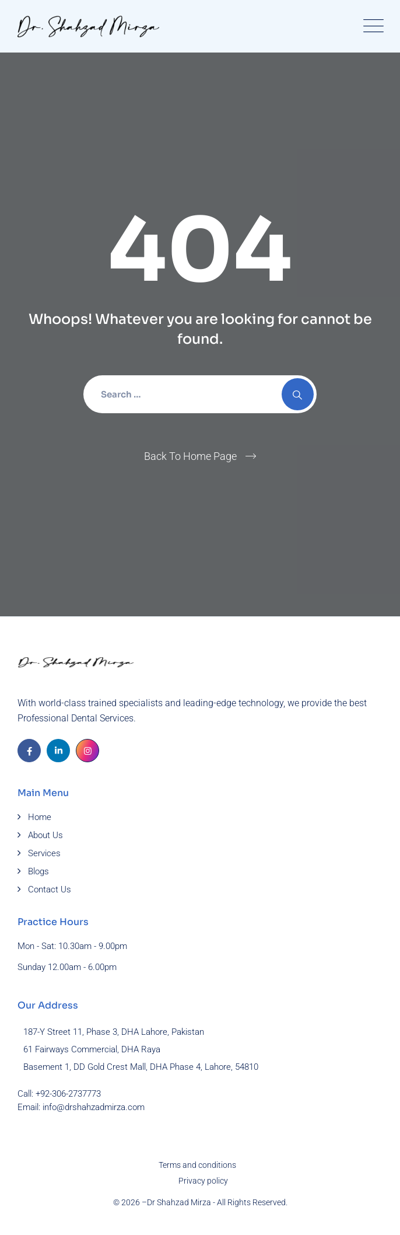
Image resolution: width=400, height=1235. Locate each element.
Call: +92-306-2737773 (59, 1094)
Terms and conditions (197, 1165)
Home (39, 817)
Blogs (38, 871)
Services (44, 853)
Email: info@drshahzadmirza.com (81, 1107)
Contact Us (49, 889)
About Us (45, 835)
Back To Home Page (190, 456)
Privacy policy (203, 1180)
